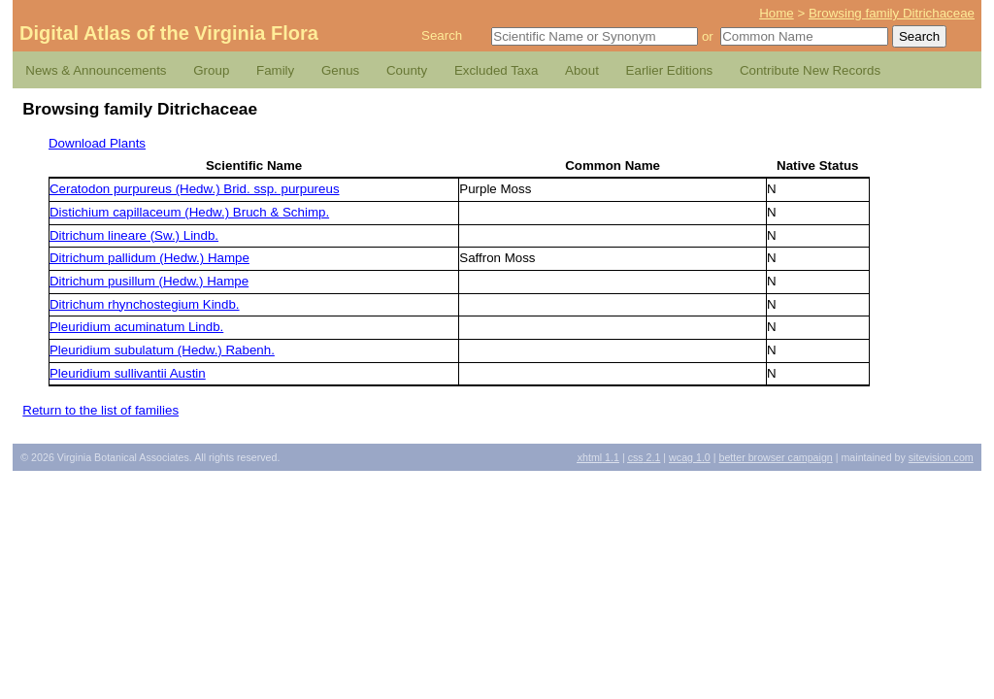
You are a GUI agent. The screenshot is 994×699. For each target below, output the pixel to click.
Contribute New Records (810, 70)
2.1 (644, 457)
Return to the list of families (100, 410)
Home (776, 13)
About (582, 70)
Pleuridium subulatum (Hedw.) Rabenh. (162, 350)
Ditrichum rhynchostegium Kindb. (145, 304)
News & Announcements (95, 70)
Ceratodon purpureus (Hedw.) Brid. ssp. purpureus (195, 189)
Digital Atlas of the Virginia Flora (168, 33)
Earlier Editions (669, 70)
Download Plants (97, 143)
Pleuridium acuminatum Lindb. (136, 326)
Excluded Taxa (496, 70)
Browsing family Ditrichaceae (892, 13)
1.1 (598, 457)
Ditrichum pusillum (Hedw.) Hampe (149, 281)
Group (211, 70)
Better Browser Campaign (775, 457)
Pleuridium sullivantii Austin (128, 373)
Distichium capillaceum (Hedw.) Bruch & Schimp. (189, 212)
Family (275, 70)
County (406, 70)
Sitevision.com (941, 457)
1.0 (690, 457)
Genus (340, 70)
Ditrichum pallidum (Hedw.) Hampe (149, 257)
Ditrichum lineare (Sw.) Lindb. (134, 235)
